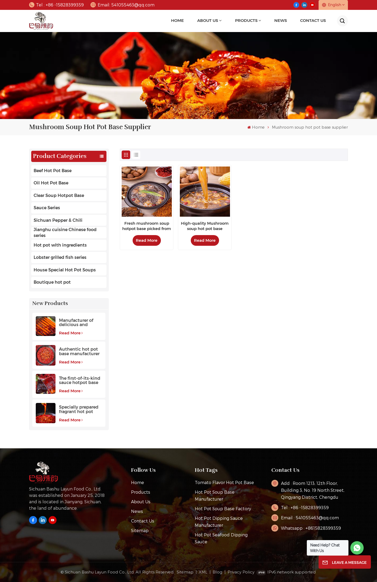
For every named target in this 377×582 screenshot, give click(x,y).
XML (203, 571)
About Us (207, 20)
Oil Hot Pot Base (51, 182)
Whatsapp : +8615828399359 (311, 527)
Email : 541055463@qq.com (310, 517)
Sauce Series (47, 207)
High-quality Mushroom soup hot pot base (205, 226)
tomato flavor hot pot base (224, 482)
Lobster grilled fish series (60, 257)
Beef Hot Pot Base (53, 170)
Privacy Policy (241, 571)
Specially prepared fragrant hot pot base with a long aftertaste (78, 409)
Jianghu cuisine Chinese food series (65, 232)
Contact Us (313, 20)
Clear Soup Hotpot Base (59, 195)
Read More (71, 332)
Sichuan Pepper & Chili (58, 220)
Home (177, 20)
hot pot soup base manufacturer (215, 495)
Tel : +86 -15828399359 (56, 4)
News (137, 511)
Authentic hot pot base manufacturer (79, 351)
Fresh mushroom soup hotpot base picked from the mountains (146, 226)
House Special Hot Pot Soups (65, 269)
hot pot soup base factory (223, 508)
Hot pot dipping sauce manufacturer (219, 522)
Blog (217, 571)
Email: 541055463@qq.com (122, 4)
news (280, 20)
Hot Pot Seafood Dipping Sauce (221, 538)
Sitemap (140, 530)
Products (246, 20)
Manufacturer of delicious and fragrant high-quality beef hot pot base (80, 322)
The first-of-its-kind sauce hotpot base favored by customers (79, 380)
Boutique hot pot (52, 282)
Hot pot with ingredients (60, 245)
